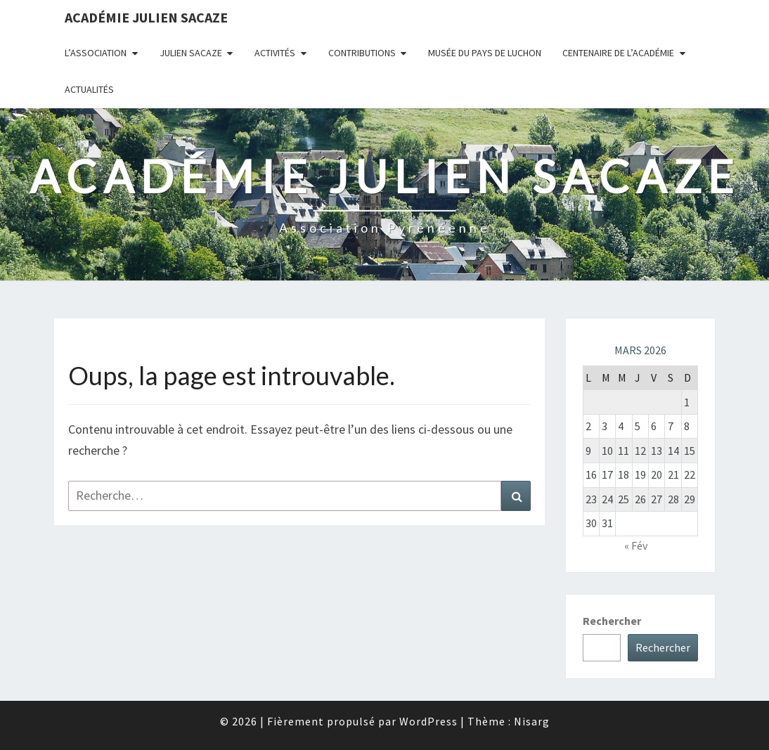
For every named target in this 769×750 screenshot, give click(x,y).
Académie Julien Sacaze (146, 17)
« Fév (635, 545)
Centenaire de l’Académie (618, 52)
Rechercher (612, 621)
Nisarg (532, 721)
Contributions (362, 52)
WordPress (428, 721)
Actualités (89, 89)
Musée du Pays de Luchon (484, 52)
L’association (96, 52)
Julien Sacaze (191, 52)
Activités (274, 52)
